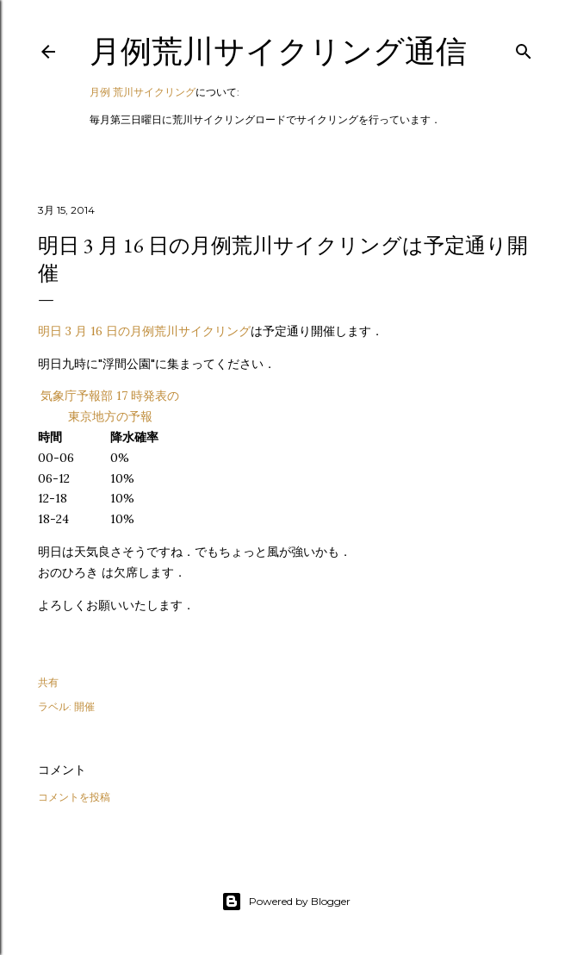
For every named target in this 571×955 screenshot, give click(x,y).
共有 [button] (48, 682)
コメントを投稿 (74, 796)
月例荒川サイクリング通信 (278, 51)
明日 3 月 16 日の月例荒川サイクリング (144, 331)
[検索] (523, 48)
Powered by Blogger (286, 901)
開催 (84, 706)
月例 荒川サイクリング (143, 91)
